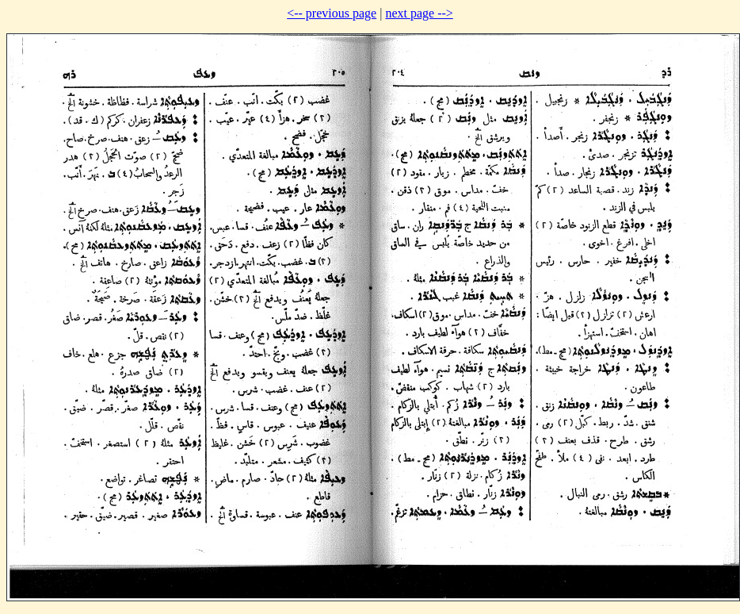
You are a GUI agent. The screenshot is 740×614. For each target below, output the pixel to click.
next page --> (418, 13)
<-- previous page (331, 13)
